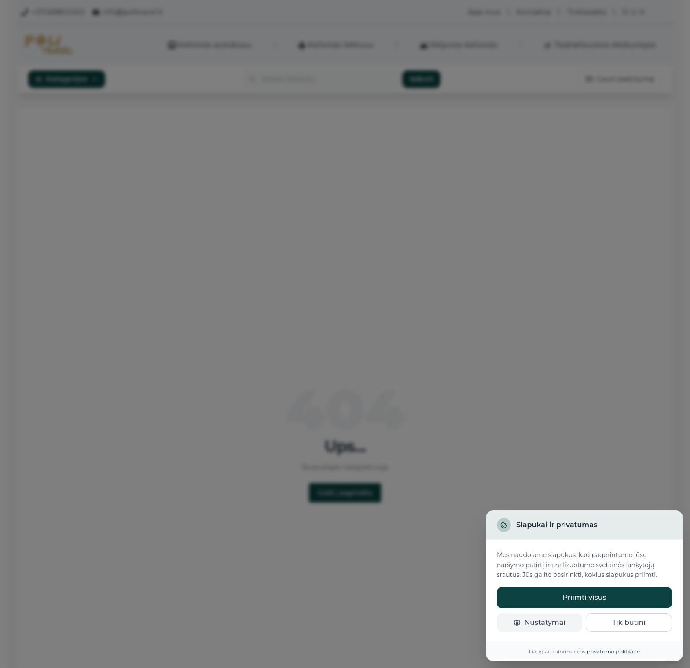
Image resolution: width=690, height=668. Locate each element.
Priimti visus (584, 597)
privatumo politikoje (613, 651)
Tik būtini (629, 622)
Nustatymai (539, 622)
